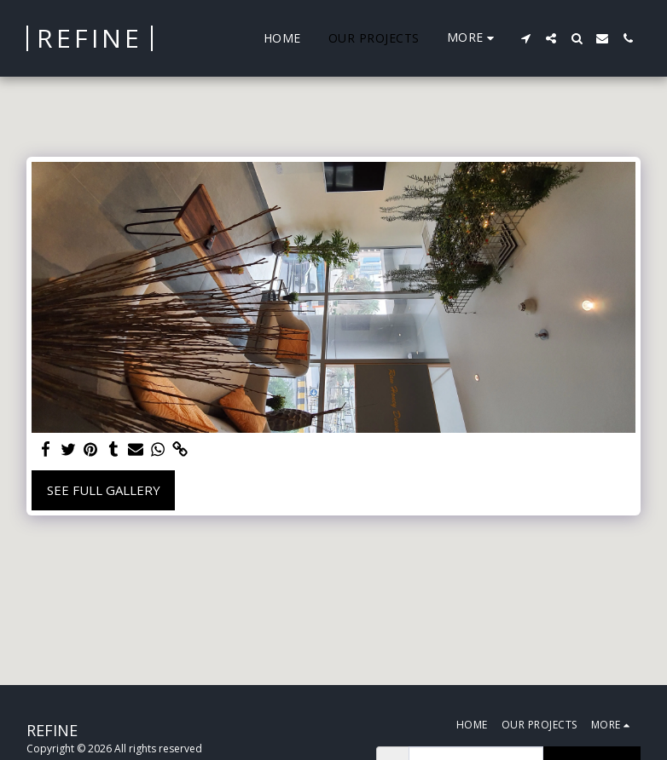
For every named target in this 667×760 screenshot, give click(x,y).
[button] (525, 38)
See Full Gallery (103, 489)
